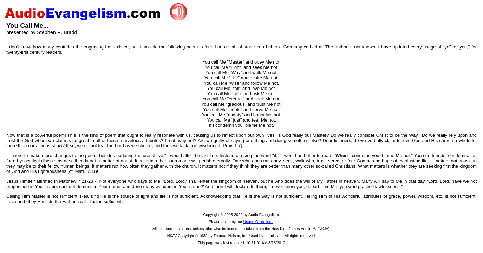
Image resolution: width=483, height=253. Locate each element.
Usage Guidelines (258, 222)
